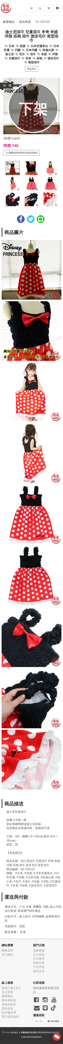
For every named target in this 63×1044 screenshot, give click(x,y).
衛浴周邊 (25, 22)
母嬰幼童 (39, 963)
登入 (18, 988)
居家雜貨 (39, 950)
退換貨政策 (9, 1004)
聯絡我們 (7, 950)
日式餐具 (39, 958)
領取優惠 (53, 1021)
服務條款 (7, 996)
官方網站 (7, 954)
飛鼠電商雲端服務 (30, 1037)
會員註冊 (7, 988)
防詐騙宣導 (9, 1012)
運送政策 (7, 1008)
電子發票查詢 (10, 1016)
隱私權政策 (9, 1000)
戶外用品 (39, 967)
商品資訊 (31, 68)
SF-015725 (42, 22)
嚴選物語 (8, 22)
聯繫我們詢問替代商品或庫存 (22, 152)
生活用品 (39, 954)
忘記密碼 (7, 992)
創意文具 (39, 971)
